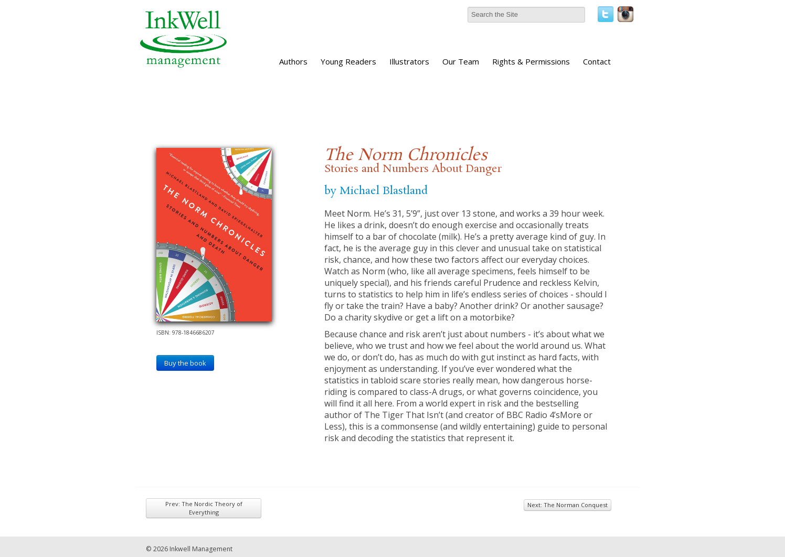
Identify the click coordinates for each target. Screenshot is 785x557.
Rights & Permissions (531, 61)
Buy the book (185, 363)
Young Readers (348, 61)
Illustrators (409, 61)
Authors (293, 61)
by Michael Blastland (376, 191)
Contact (597, 61)
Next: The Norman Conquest (567, 505)
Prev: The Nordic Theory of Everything (203, 508)
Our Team (460, 61)
